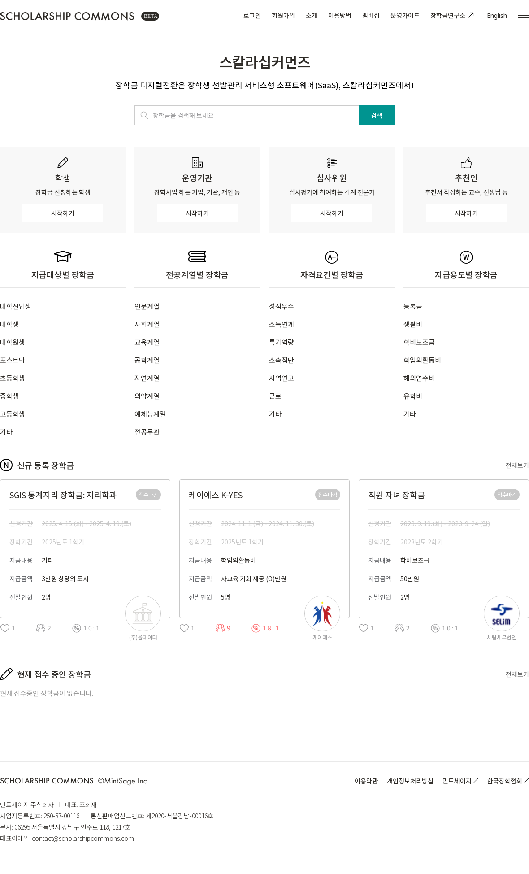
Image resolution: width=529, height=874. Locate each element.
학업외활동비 (422, 360)
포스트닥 (12, 360)
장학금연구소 (453, 15)
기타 (6, 431)
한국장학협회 (508, 780)
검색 (376, 115)
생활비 (412, 324)
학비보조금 (419, 342)
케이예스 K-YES (216, 494)
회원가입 (283, 15)
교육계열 (147, 342)
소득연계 (281, 324)
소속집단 (281, 360)
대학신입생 (15, 306)
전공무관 (147, 431)
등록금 (412, 306)
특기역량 (281, 342)
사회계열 (147, 324)
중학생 (9, 395)
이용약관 (366, 780)
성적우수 (281, 306)
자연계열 (147, 378)
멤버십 (371, 15)
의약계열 (147, 395)
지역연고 (281, 378)
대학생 (9, 324)
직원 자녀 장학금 (396, 494)
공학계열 (147, 360)
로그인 (252, 15)
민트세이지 (460, 780)
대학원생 (12, 342)
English (497, 15)
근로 (275, 395)
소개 (311, 15)
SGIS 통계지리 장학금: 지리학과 (63, 494)
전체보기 (517, 465)
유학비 (412, 395)
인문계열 (147, 306)
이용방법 (339, 15)
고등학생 (12, 413)
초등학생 (12, 378)
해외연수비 (419, 378)
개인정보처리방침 (410, 780)
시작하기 (62, 213)
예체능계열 (150, 413)
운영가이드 (405, 15)
